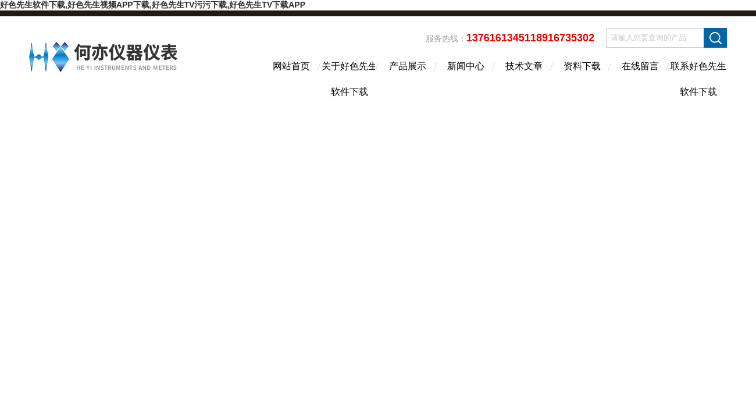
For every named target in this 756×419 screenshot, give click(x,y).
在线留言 (640, 66)
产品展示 (407, 66)
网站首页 (291, 66)
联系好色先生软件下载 (698, 76)
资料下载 (582, 66)
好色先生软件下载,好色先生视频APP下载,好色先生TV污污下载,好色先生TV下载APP (152, 4)
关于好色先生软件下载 (349, 76)
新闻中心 (465, 66)
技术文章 (524, 66)
